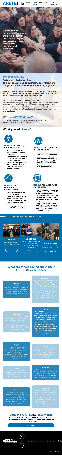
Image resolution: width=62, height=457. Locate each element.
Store (40, 2)
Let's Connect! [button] (31, 253)
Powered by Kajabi (54, 453)
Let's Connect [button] (31, 427)
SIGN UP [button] (50, 253)
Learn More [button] (12, 251)
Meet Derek (35, 3)
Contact (45, 2)
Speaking (29, 2)
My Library (52, 3)
